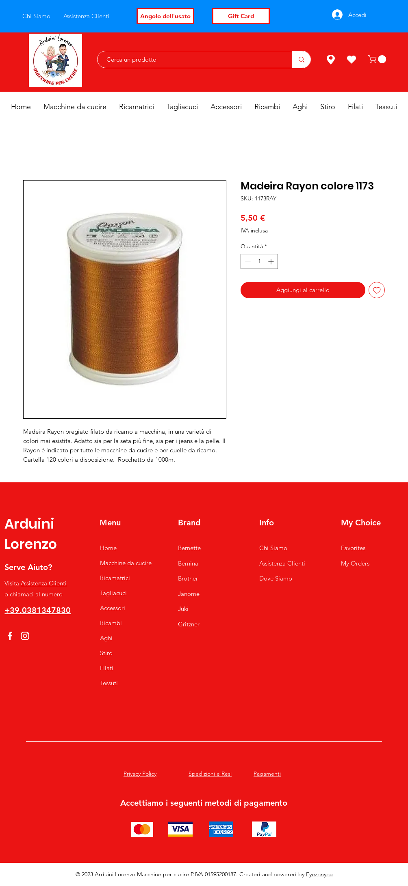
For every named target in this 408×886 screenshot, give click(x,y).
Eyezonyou (319, 874)
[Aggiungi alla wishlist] (377, 290)
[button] (378, 59)
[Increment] (272, 261)
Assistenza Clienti (44, 583)
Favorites (353, 548)
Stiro (106, 653)
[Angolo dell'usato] (165, 16)
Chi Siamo (273, 548)
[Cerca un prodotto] (190, 59)
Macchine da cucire (126, 563)
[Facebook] (9, 635)
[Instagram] (25, 635)
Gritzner (189, 624)
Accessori (112, 608)
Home (108, 548)
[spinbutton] (259, 261)
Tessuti (109, 683)
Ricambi (111, 623)
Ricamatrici (115, 578)
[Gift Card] (241, 16)
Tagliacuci (113, 593)
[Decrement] (247, 261)
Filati (106, 668)
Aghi (106, 638)
